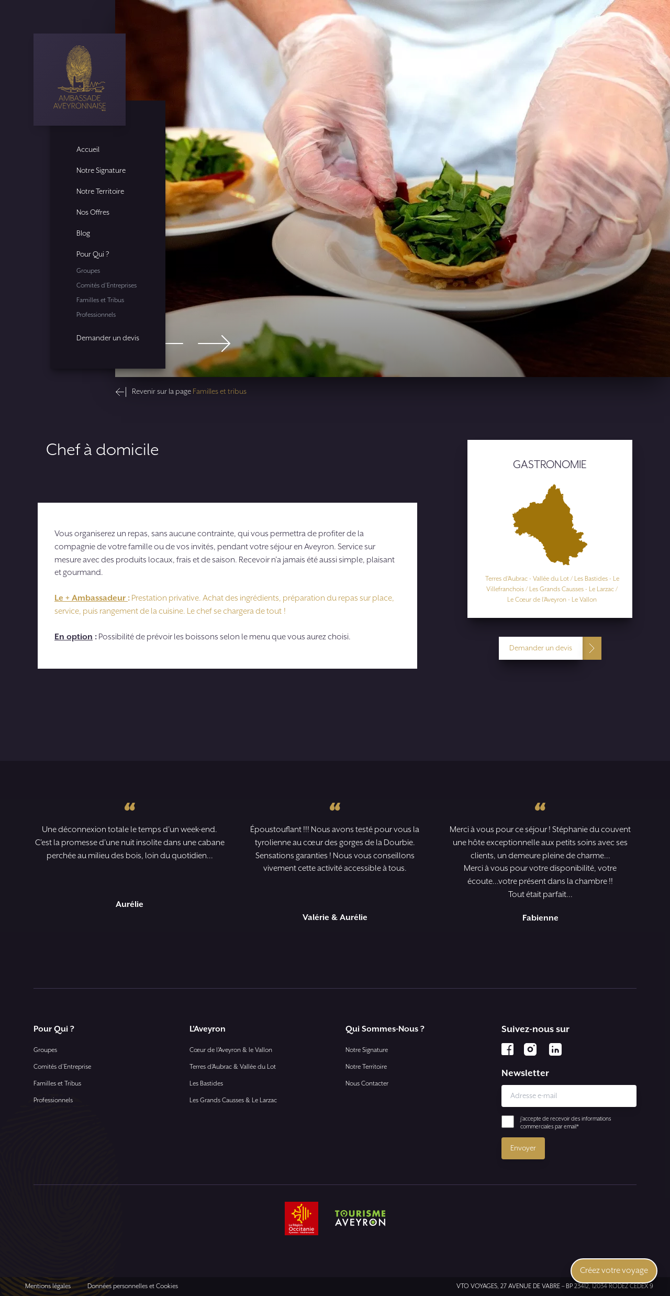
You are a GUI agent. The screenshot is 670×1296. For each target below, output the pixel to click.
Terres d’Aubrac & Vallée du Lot (232, 1067)
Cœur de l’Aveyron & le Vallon (230, 1050)
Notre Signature (101, 171)
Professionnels (96, 315)
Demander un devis (107, 338)
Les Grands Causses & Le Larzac (233, 1100)
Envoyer (523, 1148)
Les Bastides (206, 1084)
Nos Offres (92, 212)
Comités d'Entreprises (106, 286)
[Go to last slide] (166, 343)
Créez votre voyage (614, 1271)
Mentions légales (48, 1286)
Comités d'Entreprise (62, 1067)
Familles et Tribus (100, 300)
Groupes (88, 271)
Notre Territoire (100, 191)
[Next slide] (214, 343)
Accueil (87, 150)
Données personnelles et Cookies (132, 1286)
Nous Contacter (366, 1084)
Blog (83, 233)
